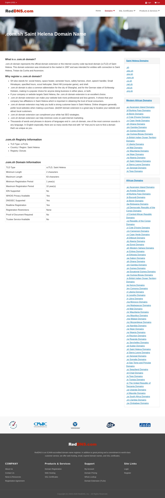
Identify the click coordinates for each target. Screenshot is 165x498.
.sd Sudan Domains (135, 346)
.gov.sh (129, 74)
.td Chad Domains (134, 373)
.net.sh (129, 84)
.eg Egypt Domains (135, 244)
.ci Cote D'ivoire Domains (138, 117)
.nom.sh (130, 77)
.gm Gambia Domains (136, 127)
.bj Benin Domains (134, 114)
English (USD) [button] (11, 2)
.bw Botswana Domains (137, 204)
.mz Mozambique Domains (138, 322)
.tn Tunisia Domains (135, 380)
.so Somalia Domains (136, 359)
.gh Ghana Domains (135, 124)
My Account (89, 469)
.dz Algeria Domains (135, 241)
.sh (127, 67)
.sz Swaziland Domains (137, 369)
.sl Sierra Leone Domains (138, 164)
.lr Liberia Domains (135, 144)
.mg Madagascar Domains (138, 305)
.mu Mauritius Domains (137, 315)
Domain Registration (53, 469)
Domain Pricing (90, 473)
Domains (110, 11)
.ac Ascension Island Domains (140, 107)
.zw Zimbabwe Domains (137, 403)
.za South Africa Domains (138, 396)
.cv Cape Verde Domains (138, 120)
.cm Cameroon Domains (137, 231)
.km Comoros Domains (137, 288)
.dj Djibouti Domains (135, 238)
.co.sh (129, 81)
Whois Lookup (90, 477)
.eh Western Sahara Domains (140, 248)
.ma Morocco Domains (136, 302)
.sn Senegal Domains (136, 168)
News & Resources (13, 477)
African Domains (134, 180)
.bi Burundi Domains (135, 197)
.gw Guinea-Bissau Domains (139, 134)
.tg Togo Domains (134, 171)
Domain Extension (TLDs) (95, 481)
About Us (9, 469)
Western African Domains (139, 100)
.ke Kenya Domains (135, 285)
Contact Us (9, 473)
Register (127, 473)
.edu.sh (129, 71)
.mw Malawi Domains (136, 319)
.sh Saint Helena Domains (138, 161)
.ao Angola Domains (135, 191)
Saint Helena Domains (137, 61)
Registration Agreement (14, 481)
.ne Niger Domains (135, 154)
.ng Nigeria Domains (135, 158)
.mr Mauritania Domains (137, 151)
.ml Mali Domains (134, 148)
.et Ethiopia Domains (136, 255)
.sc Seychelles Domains (137, 342)
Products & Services (149, 11)
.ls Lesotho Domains (135, 295)
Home (98, 11)
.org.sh (129, 91)
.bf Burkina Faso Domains (138, 110)
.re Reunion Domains (136, 336)
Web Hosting (50, 473)
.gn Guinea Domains (136, 131)
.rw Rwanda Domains (136, 339)
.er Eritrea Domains (135, 251)
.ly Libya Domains (134, 299)
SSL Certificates (127, 11)
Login (148, 3)
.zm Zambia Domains (136, 400)
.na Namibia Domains (136, 326)
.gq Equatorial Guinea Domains (141, 271)
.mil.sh (129, 88)
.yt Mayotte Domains (136, 393)
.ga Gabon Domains (135, 258)
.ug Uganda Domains (136, 390)
